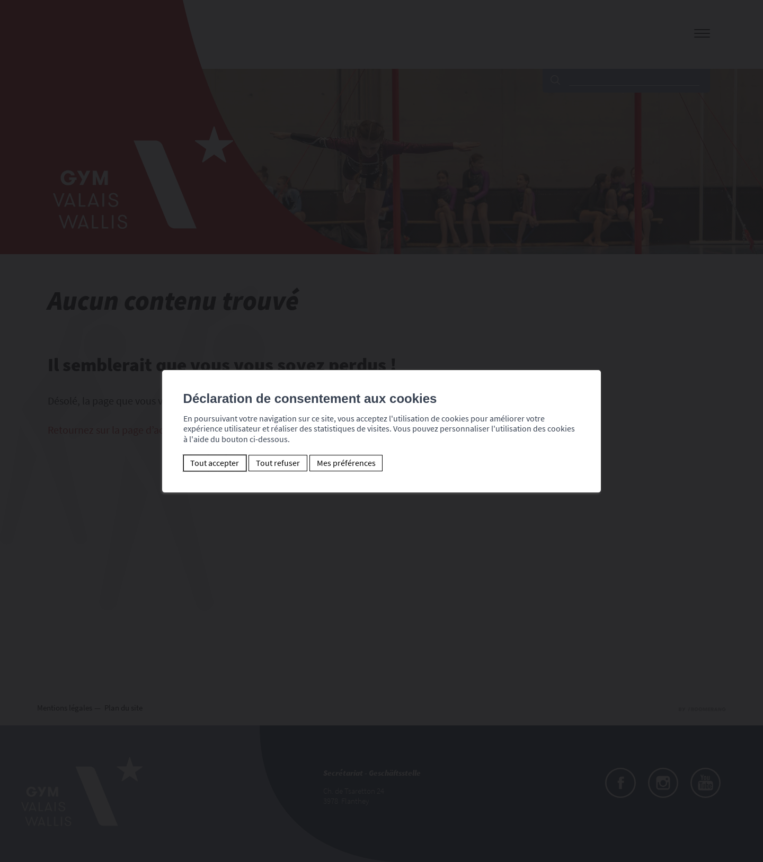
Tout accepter (205, 462)
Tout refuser (268, 462)
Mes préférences (336, 462)
